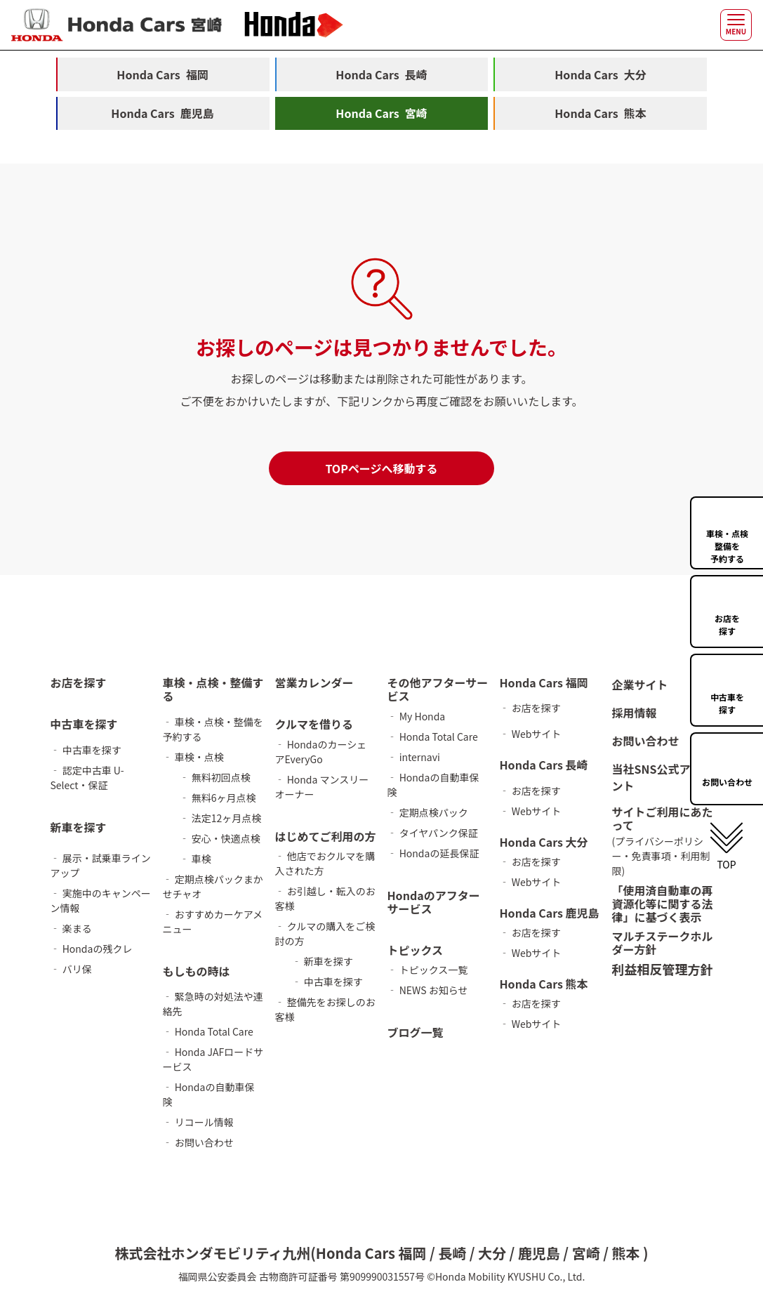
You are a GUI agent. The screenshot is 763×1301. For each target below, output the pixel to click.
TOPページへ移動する (381, 469)
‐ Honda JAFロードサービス (213, 1059)
